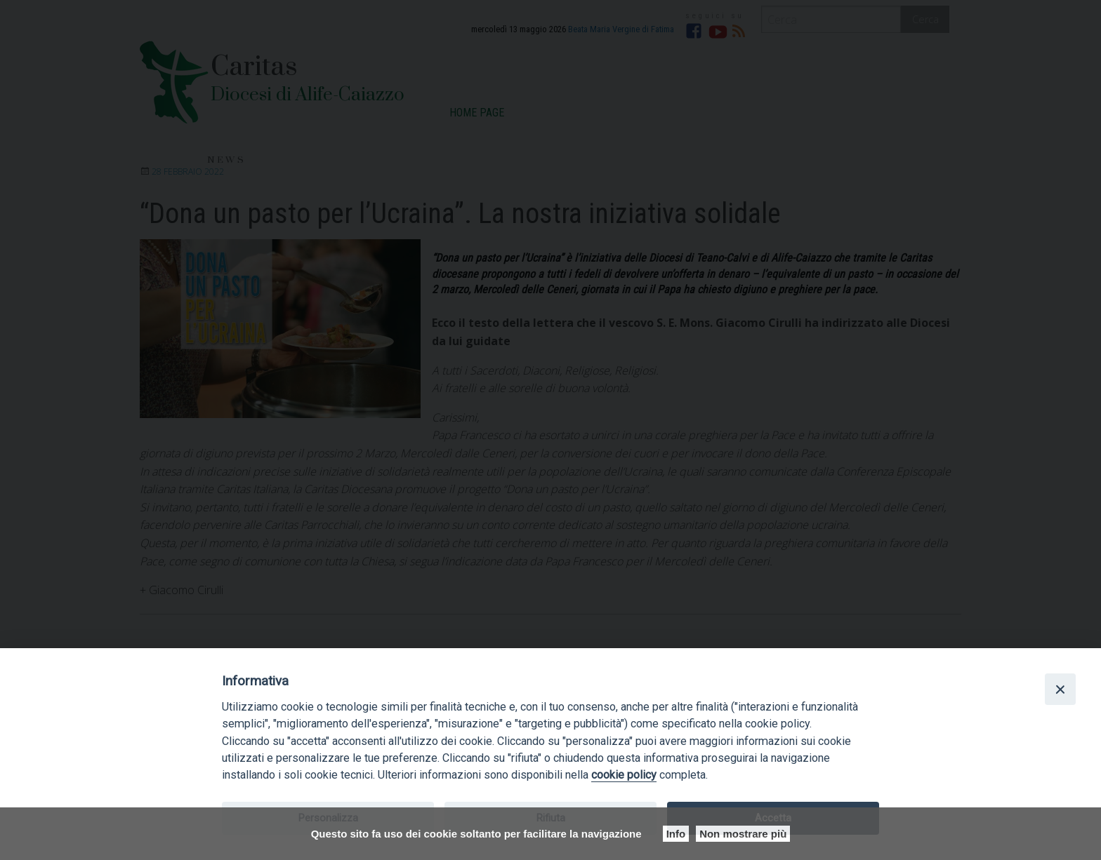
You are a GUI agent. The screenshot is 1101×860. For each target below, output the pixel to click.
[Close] (1060, 688)
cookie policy (624, 774)
